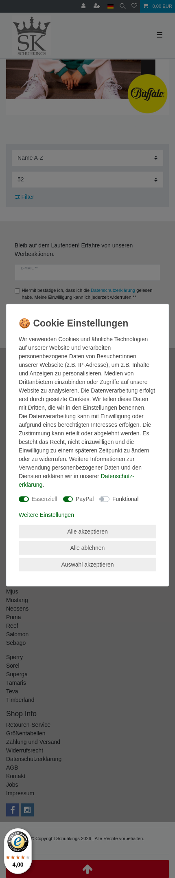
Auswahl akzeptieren (87, 564)
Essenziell (44, 499)
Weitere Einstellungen (46, 514)
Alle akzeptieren (87, 531)
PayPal (85, 499)
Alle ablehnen (87, 548)
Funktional (125, 499)
